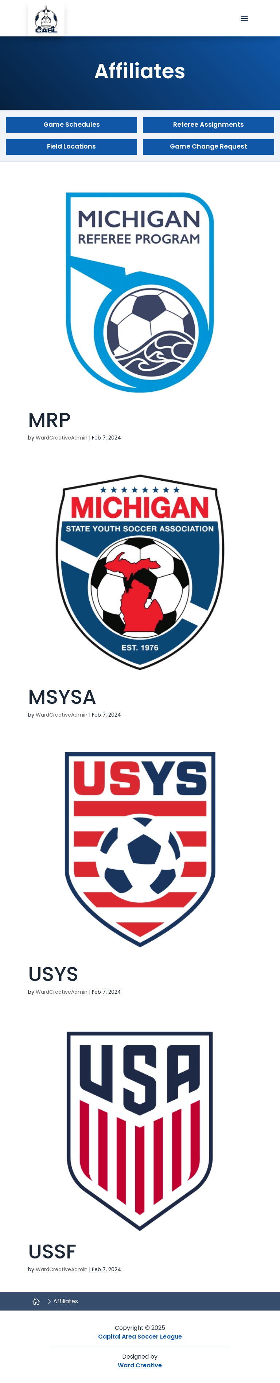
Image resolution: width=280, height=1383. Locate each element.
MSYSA (62, 697)
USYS (53, 974)
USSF (52, 1251)
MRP (49, 420)
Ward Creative (140, 1365)
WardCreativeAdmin (62, 437)
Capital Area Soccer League (140, 1336)
